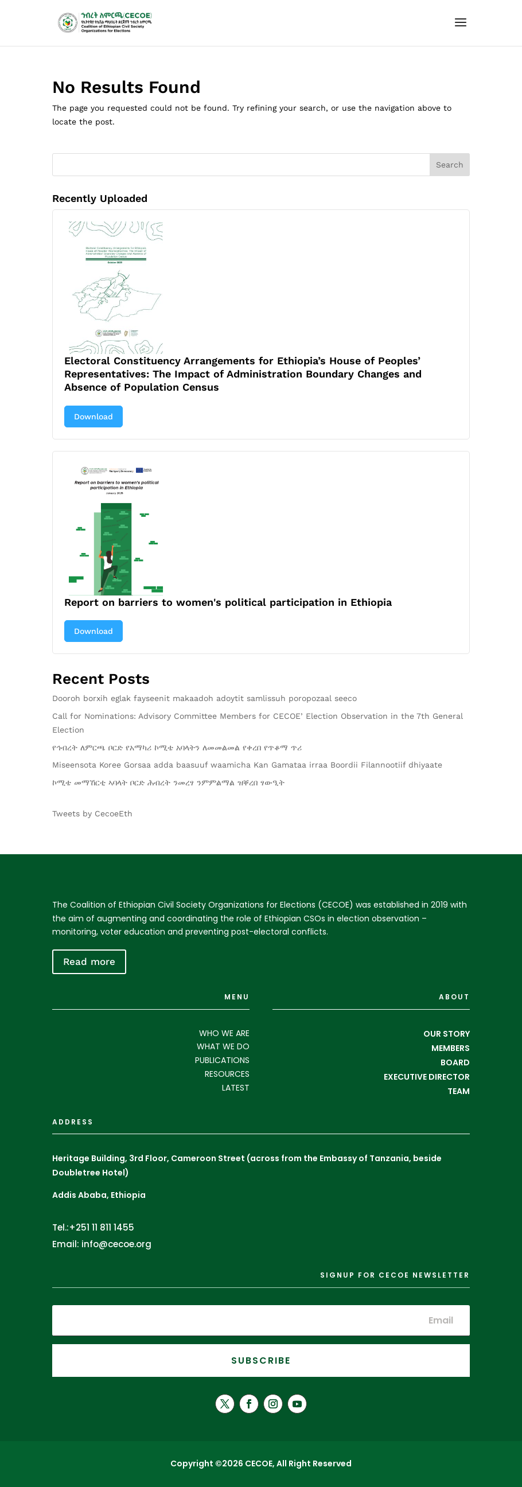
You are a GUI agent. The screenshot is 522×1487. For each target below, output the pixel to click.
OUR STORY (446, 1034)
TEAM (458, 1091)
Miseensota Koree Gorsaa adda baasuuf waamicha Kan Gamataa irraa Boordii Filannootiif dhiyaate (247, 764)
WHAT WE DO (223, 1046)
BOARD (455, 1062)
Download (93, 416)
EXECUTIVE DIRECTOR (427, 1077)
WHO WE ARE (224, 1033)
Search (449, 164)
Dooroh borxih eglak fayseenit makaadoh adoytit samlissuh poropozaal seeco (204, 698)
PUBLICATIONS (222, 1060)
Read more (89, 961)
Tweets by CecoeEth (92, 813)
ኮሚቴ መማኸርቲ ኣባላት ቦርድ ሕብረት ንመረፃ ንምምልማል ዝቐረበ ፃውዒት (168, 782)
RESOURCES (227, 1074)
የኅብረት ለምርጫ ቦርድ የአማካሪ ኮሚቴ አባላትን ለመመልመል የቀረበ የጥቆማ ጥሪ (177, 747)
